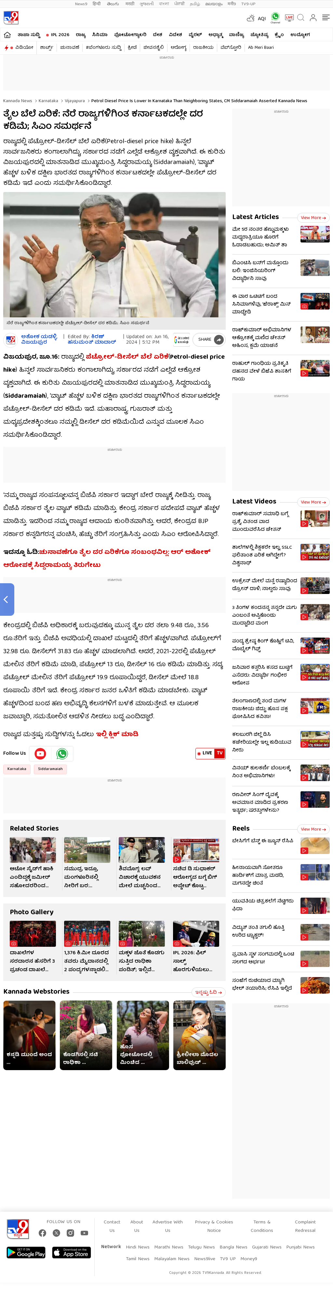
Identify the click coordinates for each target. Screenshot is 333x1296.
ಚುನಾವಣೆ (69, 48)
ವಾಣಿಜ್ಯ (236, 35)
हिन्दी (97, 4)
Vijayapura (74, 101)
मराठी (130, 4)
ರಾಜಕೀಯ (203, 48)
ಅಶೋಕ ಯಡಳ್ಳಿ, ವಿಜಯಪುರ (39, 340)
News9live (204, 1259)
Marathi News (168, 1247)
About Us (136, 1226)
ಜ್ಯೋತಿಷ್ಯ (259, 35)
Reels (241, 829)
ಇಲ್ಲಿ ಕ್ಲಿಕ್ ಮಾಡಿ (117, 734)
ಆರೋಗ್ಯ (178, 48)
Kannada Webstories (36, 992)
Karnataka (47, 101)
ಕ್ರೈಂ (279, 35)
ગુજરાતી (147, 4)
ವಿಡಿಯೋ (24, 48)
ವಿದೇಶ (175, 35)
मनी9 (232, 4)
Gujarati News (267, 1247)
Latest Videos (254, 502)
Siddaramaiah (50, 769)
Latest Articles (255, 217)
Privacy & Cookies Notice (214, 1226)
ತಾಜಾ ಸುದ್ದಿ (29, 35)
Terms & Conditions (262, 1226)
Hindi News (138, 1247)
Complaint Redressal (305, 1226)
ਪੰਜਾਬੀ (179, 4)
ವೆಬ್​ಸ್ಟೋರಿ (230, 48)
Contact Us (112, 1226)
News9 (81, 4)
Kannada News (17, 101)
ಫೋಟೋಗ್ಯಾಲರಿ (130, 35)
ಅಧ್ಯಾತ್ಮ (215, 35)
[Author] (10, 340)
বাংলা (164, 4)
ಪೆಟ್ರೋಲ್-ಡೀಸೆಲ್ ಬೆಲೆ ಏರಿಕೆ (127, 357)
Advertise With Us (168, 1226)
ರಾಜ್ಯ (81, 35)
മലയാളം (213, 4)
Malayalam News (172, 1259)
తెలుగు (113, 4)
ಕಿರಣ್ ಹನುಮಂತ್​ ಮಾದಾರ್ (92, 340)
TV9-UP (248, 4)
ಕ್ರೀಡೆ (132, 48)
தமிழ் (195, 4)
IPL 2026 (60, 35)
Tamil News (138, 1259)
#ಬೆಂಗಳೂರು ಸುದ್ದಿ (103, 48)
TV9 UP (228, 1259)
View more (313, 218)
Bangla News (233, 1247)
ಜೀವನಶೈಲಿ (153, 48)
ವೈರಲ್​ (195, 35)
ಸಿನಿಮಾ (100, 35)
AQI (262, 19)
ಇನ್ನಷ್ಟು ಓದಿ (208, 993)
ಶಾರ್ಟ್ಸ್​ (46, 48)
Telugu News (201, 1247)
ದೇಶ (157, 35)
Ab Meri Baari (261, 48)
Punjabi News (300, 1247)
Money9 (248, 1259)
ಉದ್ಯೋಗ (300, 35)
